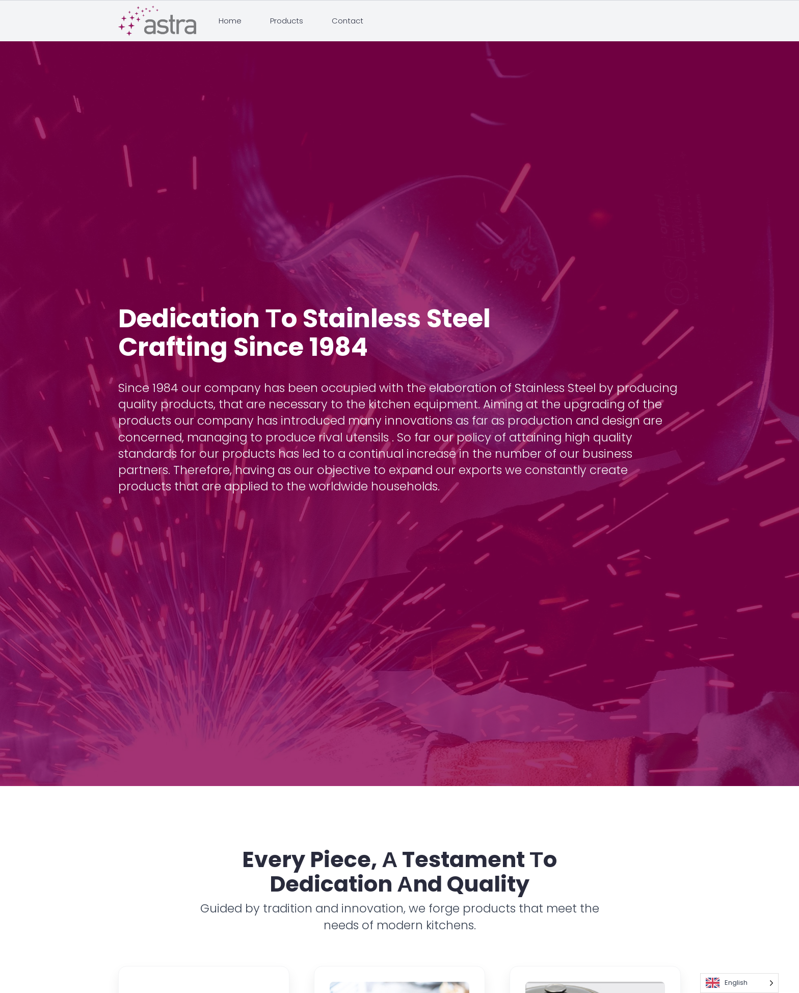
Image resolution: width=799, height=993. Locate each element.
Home (230, 20)
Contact (347, 20)
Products (286, 20)
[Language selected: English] (739, 983)
